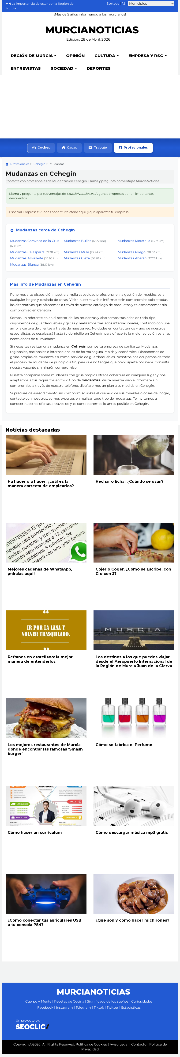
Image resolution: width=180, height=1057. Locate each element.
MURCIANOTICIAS (92, 32)
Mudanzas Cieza (77, 261)
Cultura (106, 58)
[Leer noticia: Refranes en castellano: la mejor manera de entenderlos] (46, 633)
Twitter (112, 1010)
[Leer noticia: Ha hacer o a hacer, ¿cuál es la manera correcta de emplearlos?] (46, 458)
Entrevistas (26, 71)
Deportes (99, 71)
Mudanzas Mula (76, 255)
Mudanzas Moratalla (134, 243)
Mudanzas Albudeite (26, 261)
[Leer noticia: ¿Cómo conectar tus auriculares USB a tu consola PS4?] (46, 896)
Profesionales (133, 150)
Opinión (75, 58)
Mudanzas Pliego (132, 255)
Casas (69, 150)
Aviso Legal (119, 1047)
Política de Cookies (91, 1047)
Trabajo (98, 150)
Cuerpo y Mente (38, 1004)
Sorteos (113, 3)
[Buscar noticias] (123, 3)
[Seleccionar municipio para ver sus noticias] (151, 3)
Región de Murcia (33, 58)
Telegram (83, 1010)
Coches (41, 150)
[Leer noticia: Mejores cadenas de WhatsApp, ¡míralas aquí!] (46, 545)
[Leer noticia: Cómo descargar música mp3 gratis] (134, 809)
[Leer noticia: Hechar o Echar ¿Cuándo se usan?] (134, 458)
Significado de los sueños (107, 1004)
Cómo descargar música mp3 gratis (132, 835)
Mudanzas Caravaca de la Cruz (34, 243)
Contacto (138, 1047)
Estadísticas (131, 1010)
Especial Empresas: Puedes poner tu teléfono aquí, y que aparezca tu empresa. (69, 215)
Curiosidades (141, 1004)
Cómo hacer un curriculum (35, 835)
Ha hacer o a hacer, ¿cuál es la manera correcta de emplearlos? (41, 486)
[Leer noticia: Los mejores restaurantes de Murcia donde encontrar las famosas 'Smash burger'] (46, 721)
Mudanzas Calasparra (27, 255)
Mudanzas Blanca (24, 267)
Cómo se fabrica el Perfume (124, 747)
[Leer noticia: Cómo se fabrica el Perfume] (134, 721)
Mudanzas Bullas (77, 243)
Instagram (64, 1010)
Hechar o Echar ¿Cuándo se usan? (129, 484)
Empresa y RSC (147, 58)
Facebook (45, 1010)
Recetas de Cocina (69, 1004)
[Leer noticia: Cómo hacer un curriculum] (46, 809)
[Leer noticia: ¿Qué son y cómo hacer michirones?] (134, 896)
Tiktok (99, 1010)
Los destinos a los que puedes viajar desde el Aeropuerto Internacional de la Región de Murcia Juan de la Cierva (134, 664)
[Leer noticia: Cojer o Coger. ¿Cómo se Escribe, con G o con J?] (134, 545)
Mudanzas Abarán (132, 261)
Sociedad (64, 71)
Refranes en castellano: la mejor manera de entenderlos (40, 662)
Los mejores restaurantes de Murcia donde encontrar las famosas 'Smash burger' (45, 752)
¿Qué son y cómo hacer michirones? (132, 923)
